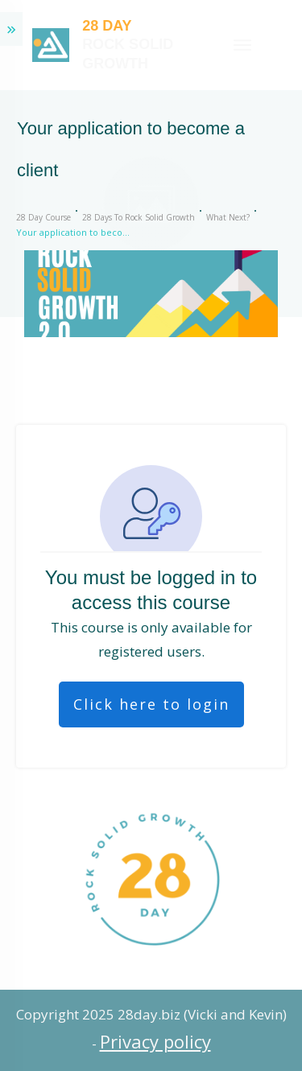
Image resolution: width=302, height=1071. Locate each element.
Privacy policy (155, 1041)
